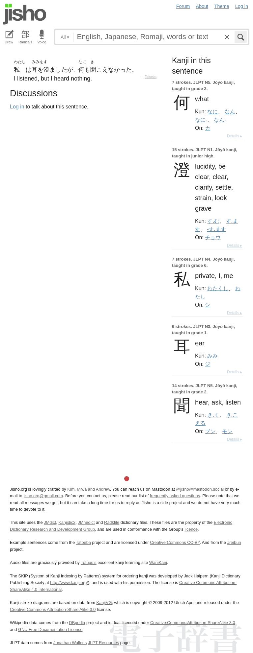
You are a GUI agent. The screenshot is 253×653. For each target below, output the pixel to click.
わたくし (217, 288)
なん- (220, 119)
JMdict (50, 522)
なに (212, 111)
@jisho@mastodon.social (200, 489)
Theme (221, 6)
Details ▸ (234, 136)
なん (230, 111)
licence (191, 529)
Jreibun (234, 542)
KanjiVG (104, 602)
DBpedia (77, 622)
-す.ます (216, 229)
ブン (210, 431)
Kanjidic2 (66, 522)
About (202, 6)
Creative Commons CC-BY (175, 542)
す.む (213, 220)
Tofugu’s (88, 562)
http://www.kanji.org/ (69, 582)
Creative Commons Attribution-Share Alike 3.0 (53, 609)
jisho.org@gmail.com (43, 495)
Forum (183, 6)
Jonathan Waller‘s (70, 642)
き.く (213, 414)
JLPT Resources (103, 642)
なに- (201, 119)
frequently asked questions (175, 495)
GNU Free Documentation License (50, 629)
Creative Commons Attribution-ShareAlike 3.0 (192, 622)
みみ (212, 355)
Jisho (24, 14)
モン (227, 431)
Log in (241, 6)
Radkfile (111, 522)
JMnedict (86, 522)
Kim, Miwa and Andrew (88, 489)
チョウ (213, 237)
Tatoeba (150, 77)
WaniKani (158, 562)
